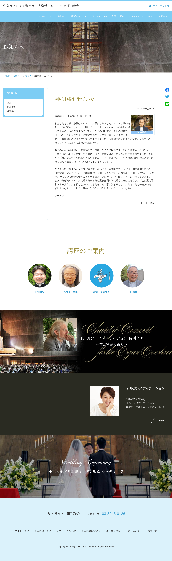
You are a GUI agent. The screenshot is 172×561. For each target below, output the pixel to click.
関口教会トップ (43, 530)
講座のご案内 (117, 16)
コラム (28, 76)
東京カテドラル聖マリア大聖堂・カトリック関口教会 (41, 6)
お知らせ (62, 16)
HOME (42, 16)
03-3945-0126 (113, 514)
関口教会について (79, 16)
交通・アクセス (161, 6)
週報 (9, 103)
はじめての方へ (99, 16)
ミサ (51, 16)
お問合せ (163, 16)
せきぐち (11, 107)
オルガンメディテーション (141, 16)
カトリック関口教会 (63, 514)
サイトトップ (22, 530)
